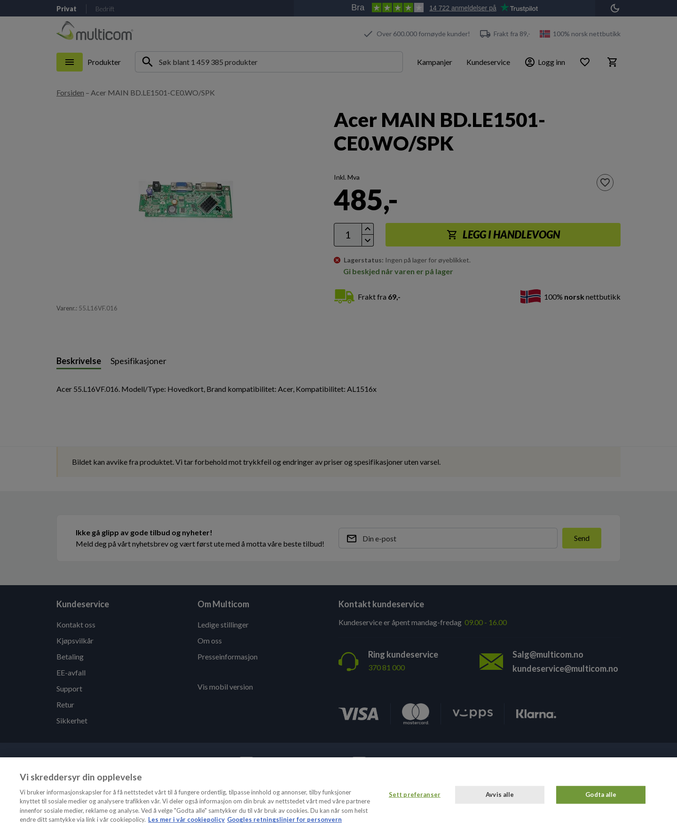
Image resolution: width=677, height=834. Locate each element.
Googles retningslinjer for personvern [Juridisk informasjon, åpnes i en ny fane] (284, 819)
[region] (338, 795)
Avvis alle (500, 794)
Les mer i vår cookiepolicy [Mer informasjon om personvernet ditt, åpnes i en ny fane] (186, 819)
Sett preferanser (415, 794)
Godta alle (600, 794)
